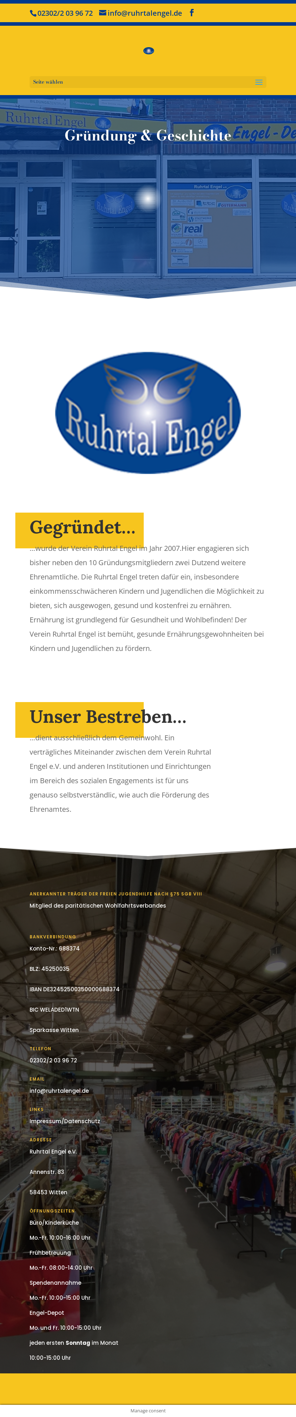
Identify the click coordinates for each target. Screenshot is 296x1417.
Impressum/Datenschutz (65, 1121)
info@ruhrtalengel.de (59, 1091)
